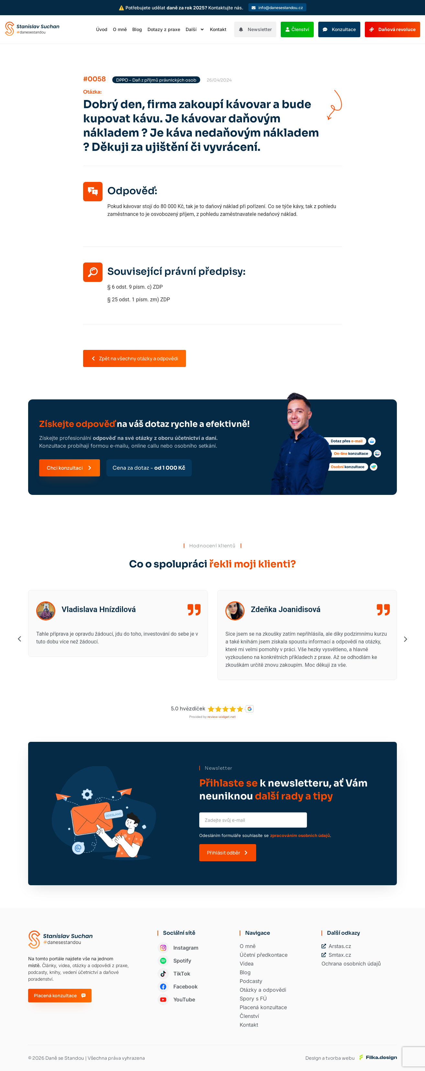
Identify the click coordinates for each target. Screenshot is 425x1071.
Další (195, 29)
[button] (224, 222)
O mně (120, 29)
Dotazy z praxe (163, 29)
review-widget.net (221, 717)
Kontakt (218, 29)
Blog (137, 29)
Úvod (101, 29)
